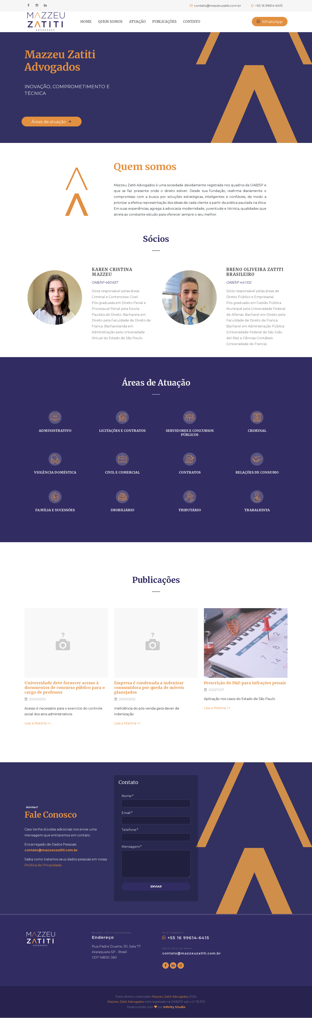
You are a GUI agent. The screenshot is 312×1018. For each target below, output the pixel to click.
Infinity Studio (174, 1007)
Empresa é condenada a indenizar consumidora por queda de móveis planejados (149, 688)
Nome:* (128, 796)
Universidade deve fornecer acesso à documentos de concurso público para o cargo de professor (64, 688)
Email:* (127, 813)
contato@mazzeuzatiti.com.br (191, 953)
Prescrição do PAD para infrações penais (245, 683)
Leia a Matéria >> (37, 723)
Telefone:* (130, 830)
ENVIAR (156, 887)
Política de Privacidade (43, 865)
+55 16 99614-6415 (185, 938)
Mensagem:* (132, 847)
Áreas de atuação (51, 121)
